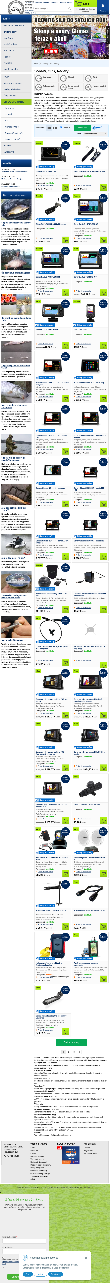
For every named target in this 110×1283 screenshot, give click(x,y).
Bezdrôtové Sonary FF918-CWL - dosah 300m (52, 859)
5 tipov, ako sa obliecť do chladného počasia (13, 459)
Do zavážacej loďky (14, 133)
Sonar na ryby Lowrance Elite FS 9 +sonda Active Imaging (88, 700)
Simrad (8, 114)
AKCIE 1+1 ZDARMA (14, 25)
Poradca (46, 3)
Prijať (27, 1274)
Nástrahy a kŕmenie (13, 83)
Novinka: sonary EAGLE (10, 186)
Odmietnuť (55, 1274)
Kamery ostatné (12, 139)
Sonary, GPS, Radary (14, 102)
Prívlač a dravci (11, 44)
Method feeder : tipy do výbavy (12, 179)
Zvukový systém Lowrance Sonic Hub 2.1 (89, 859)
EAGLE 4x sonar (80, 330)
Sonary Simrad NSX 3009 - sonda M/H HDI (51, 436)
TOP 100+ (30, 3)
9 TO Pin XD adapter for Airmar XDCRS (89, 910)
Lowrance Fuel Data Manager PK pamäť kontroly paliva (52, 647)
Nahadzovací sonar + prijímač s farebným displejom (49, 964)
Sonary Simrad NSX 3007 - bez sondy (89, 541)
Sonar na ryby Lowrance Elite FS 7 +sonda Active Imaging (50, 753)
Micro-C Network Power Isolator (87, 805)
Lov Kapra (8, 38)
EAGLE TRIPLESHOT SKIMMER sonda (89, 171)
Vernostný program (38, 1159)
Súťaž (33, 1148)
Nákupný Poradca (37, 1156)
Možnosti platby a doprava (41, 1165)
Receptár (54, 3)
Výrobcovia (9, 152)
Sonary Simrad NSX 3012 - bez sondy (89, 383)
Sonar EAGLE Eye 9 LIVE (46, 171)
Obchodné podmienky (39, 1171)
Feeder (7, 57)
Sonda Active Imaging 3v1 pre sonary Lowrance (51, 1017)
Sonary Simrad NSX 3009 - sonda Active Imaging (90, 436)
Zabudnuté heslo (90, 1153)
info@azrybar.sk (10, 1149)
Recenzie (34, 1151)
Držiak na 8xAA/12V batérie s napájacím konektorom (90, 595)
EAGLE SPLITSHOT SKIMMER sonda (51, 224)
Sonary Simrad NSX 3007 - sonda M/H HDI (89, 489)
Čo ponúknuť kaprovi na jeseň (15, 273)
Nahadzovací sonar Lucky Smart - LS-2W (51, 595)
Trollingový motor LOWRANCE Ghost (51, 910)
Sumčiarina (9, 50)
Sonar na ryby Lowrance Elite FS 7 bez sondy (89, 753)
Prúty (6, 77)
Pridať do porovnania (45, 185)
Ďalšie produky (71, 1042)
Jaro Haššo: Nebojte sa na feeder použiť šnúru (13, 596)
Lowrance (9, 108)
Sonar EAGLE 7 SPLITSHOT (85, 277)
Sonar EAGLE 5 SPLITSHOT (47, 330)
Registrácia (88, 1151)
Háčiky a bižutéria (12, 89)
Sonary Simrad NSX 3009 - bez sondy (51, 488)
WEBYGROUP (88, 1187)
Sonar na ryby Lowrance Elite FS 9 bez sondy (51, 700)
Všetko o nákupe (66, 3)
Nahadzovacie (12, 127)
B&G (7, 120)
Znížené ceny (10, 32)
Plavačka (8, 63)
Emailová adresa (9, 1237)
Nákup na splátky (37, 1168)
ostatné (7, 145)
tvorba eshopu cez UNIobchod (54, 1187)
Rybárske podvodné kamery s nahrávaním (86, 964)
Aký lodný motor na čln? (13, 558)
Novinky (39, 3)
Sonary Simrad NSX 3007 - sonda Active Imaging (52, 542)
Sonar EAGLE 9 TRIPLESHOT (86, 224)
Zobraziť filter (82, 128)
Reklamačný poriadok (39, 1162)
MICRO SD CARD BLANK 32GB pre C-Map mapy (89, 647)
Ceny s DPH (67, 128)
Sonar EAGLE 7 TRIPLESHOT (48, 277)
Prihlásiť (87, 1148)
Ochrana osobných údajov (40, 1174)
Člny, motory (9, 95)
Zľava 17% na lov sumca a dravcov (14, 171)
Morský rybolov (11, 69)
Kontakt (33, 1153)
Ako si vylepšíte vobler (12, 640)
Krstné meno (7, 1247)
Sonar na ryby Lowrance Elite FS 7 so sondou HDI (51, 806)
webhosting (70, 1187)
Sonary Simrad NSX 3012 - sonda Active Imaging (52, 384)
